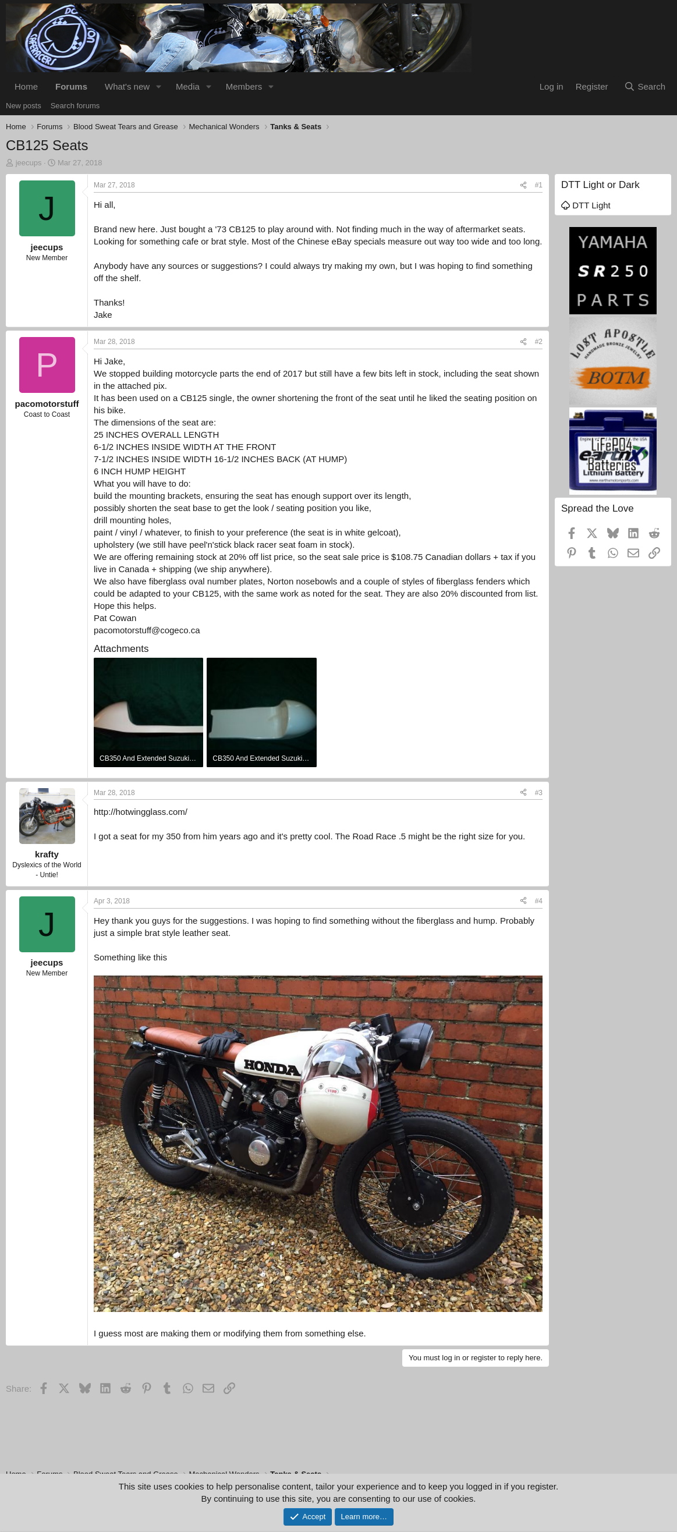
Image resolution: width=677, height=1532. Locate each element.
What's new (127, 86)
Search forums (75, 105)
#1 (539, 185)
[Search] (644, 86)
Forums (71, 86)
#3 (539, 793)
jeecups (29, 162)
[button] (159, 86)
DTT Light (586, 205)
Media (188, 86)
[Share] (523, 185)
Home (26, 86)
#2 (539, 342)
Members (244, 86)
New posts (23, 105)
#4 (539, 901)
